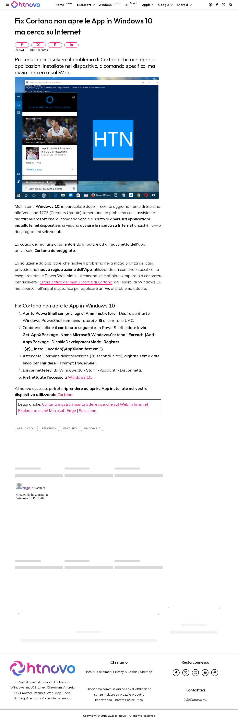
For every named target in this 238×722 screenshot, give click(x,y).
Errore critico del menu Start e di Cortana (76, 281)
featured (70, 428)
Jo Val (20, 50)
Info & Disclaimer (98, 672)
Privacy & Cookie (125, 672)
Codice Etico (134, 700)
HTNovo (120, 715)
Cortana (64, 394)
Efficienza (49, 428)
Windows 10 (79, 377)
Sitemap (146, 672)
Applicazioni (26, 428)
